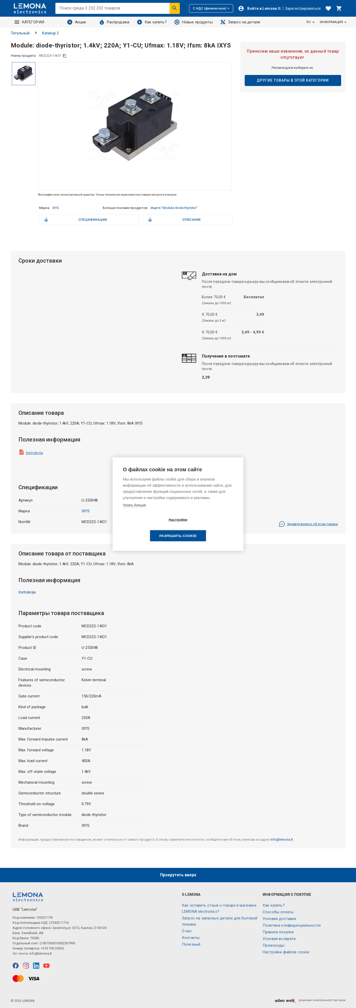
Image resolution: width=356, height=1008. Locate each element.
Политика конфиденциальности (292, 925)
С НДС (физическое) (211, 8)
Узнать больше (134, 513)
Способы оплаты (278, 912)
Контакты (191, 937)
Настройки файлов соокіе (286, 952)
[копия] (64, 55)
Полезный (191, 944)
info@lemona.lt (281, 839)
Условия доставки (279, 918)
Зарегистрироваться (303, 8)
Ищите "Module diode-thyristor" (174, 208)
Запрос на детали (240, 22)
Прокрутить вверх (178, 874)
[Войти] (259, 8)
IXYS (55, 208)
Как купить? (152, 22)
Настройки (148, 528)
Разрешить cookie (207, 528)
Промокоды (273, 945)
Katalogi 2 (50, 33)
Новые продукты (193, 22)
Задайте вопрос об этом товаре (308, 524)
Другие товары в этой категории (293, 80)
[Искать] (175, 8)
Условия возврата (279, 938)
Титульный (20, 33)
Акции (76, 22)
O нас (187, 931)
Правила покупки (278, 932)
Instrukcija (34, 453)
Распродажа (114, 22)
